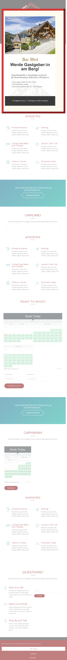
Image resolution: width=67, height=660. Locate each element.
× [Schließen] (64, 9)
